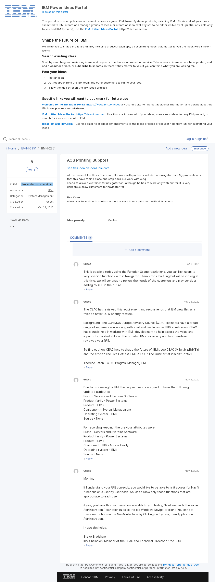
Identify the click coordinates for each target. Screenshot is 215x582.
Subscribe (199, 148)
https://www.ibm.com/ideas (104, 104)
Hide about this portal (55, 11)
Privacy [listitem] (110, 577)
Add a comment (137, 249)
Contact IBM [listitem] (90, 577)
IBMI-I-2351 (28, 148)
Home (12, 148)
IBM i (50, 190)
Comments (81, 238)
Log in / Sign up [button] (197, 139)
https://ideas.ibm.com (90, 114)
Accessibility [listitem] (155, 577)
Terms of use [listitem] (131, 577)
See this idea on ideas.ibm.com (88, 168)
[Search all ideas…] (27, 138)
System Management (40, 196)
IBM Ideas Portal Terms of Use (181, 564)
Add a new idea (176, 148)
